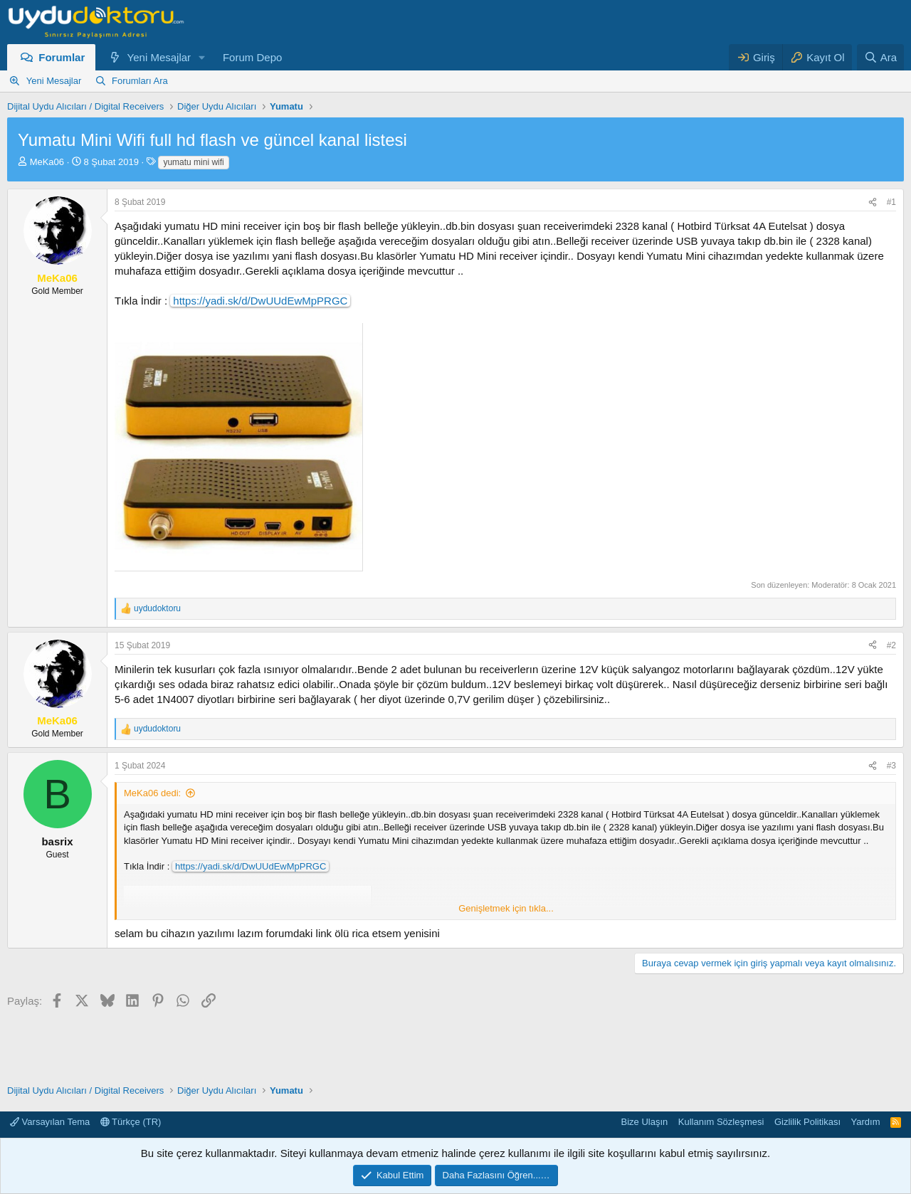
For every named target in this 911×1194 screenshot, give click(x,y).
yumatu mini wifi (193, 162)
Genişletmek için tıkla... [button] (506, 908)
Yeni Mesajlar (159, 57)
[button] (202, 57)
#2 (891, 645)
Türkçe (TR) (131, 1121)
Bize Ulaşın (644, 1121)
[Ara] (880, 57)
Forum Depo (252, 57)
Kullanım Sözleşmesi (721, 1121)
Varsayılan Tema (50, 1121)
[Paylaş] (872, 202)
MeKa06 (47, 162)
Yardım (865, 1121)
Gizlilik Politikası (807, 1121)
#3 (891, 766)
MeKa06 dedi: (152, 793)
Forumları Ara (140, 80)
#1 (891, 202)
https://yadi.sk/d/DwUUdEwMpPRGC (260, 301)
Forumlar (61, 57)
